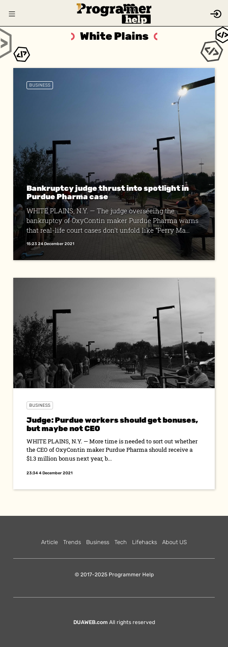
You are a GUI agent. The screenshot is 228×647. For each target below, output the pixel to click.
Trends (72, 542)
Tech (120, 542)
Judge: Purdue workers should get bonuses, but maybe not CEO (112, 424)
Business (39, 85)
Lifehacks (144, 542)
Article (49, 542)
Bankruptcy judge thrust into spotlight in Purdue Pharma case (108, 192)
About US (174, 542)
